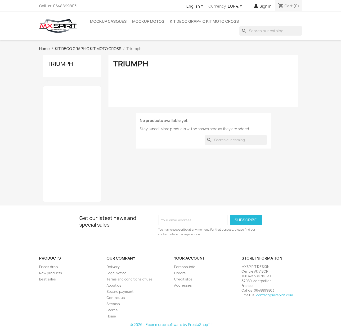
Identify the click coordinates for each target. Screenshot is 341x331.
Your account (189, 258)
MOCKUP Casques (108, 21)
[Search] (270, 31)
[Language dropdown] (195, 6)
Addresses (183, 285)
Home (111, 316)
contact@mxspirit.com (274, 295)
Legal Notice (116, 273)
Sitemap (113, 304)
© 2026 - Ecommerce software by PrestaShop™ (170, 324)
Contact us (116, 297)
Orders (180, 273)
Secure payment (120, 291)
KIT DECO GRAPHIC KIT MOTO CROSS (204, 21)
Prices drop (48, 267)
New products (50, 273)
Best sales (47, 279)
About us (114, 285)
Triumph (60, 64)
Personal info (184, 267)
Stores (112, 310)
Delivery (113, 267)
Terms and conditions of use (130, 279)
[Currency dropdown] (236, 6)
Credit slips (183, 279)
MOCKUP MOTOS (148, 21)
